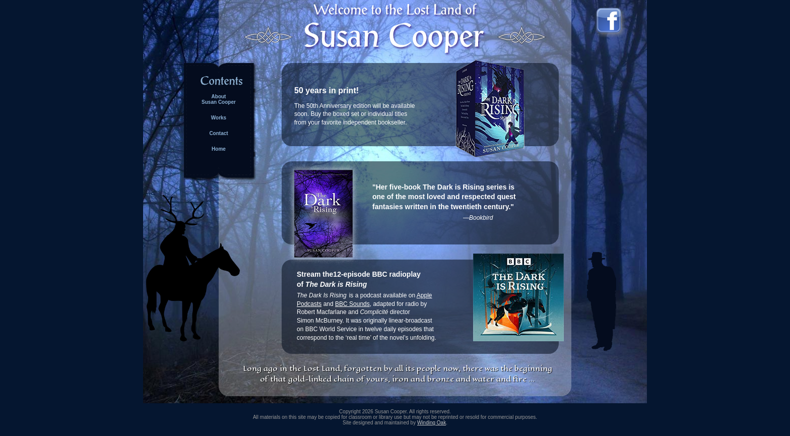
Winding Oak (431, 422)
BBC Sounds (352, 303)
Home (219, 149)
